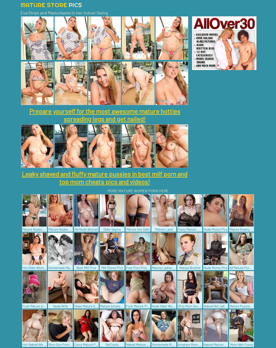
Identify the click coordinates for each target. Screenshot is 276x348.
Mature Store (51, 5)
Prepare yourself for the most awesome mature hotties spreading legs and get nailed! (104, 115)
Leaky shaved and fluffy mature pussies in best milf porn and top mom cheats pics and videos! (104, 178)
